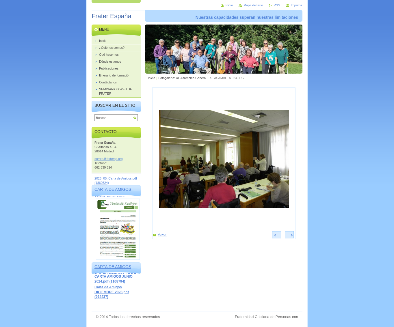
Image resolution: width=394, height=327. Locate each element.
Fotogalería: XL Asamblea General (182, 78)
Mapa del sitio (253, 5)
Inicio (151, 78)
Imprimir (296, 5)
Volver (162, 234)
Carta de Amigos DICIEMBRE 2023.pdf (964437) (111, 292)
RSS (277, 5)
